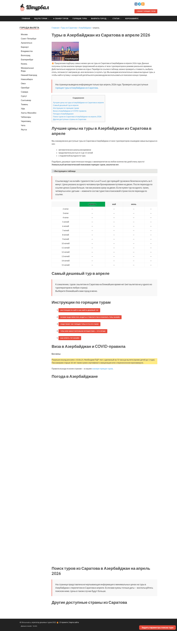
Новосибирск (27, 79)
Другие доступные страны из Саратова (69, 119)
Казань (24, 64)
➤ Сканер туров (60, 18)
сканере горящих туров (102, 368)
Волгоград (25, 55)
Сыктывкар (26, 100)
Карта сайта (74, 622)
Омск (23, 83)
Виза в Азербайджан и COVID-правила (69, 111)
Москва (24, 34)
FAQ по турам (40, 18)
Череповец (26, 121)
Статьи (115, 18)
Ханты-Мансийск (28, 113)
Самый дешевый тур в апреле (66, 105)
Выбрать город (98, 18)
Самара (24, 92)
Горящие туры (80, 18)
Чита (23, 125)
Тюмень (24, 104)
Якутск (24, 129)
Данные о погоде (26, 626)
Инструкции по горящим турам (66, 108)
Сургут (24, 96)
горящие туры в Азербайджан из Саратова (76, 87)
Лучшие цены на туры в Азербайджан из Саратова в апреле (78, 102)
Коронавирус (132, 18)
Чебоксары (26, 117)
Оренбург (25, 87)
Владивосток (27, 51)
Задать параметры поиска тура (157, 627)
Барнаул (25, 47)
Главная (26, 18)
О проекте (64, 622)
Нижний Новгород (29, 75)
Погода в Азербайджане (63, 114)
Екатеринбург (27, 59)
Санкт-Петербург (28, 38)
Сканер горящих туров (145, 11)
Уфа (23, 108)
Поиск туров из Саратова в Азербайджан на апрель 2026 (77, 116)
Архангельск (26, 43)
